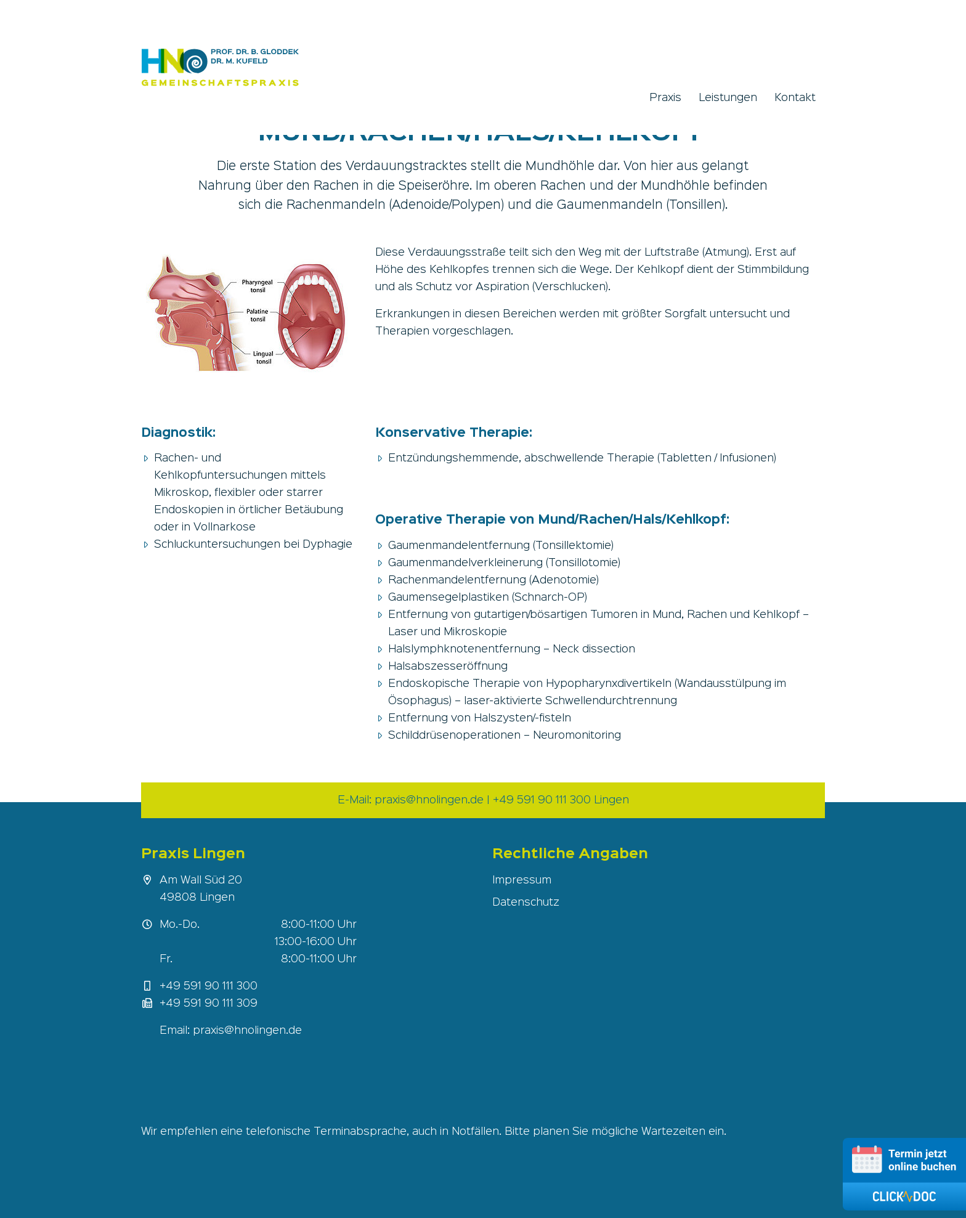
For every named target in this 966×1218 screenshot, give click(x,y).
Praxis (665, 98)
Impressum (521, 880)
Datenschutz (525, 902)
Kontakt (795, 98)
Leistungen (728, 98)
